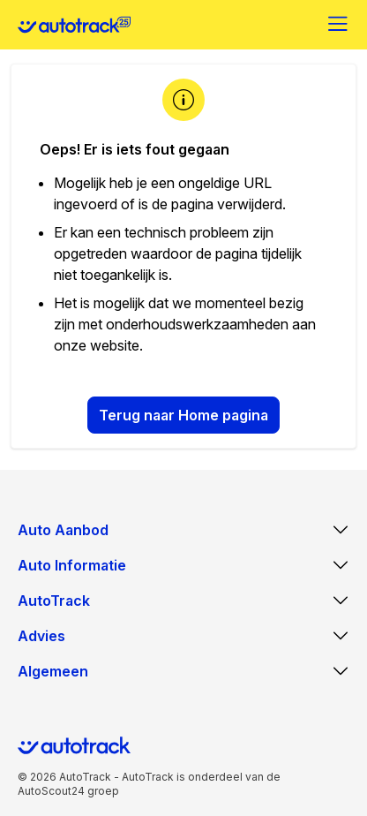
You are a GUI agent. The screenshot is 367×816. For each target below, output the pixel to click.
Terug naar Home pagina (183, 415)
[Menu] (338, 24)
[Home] (74, 24)
